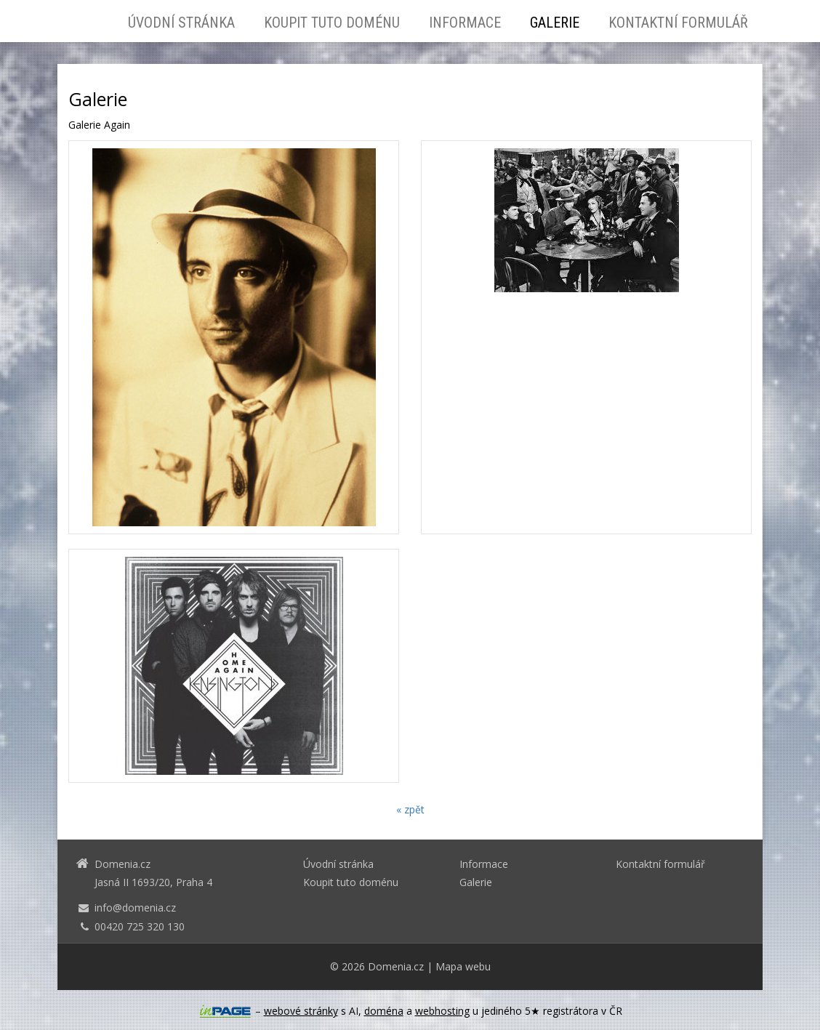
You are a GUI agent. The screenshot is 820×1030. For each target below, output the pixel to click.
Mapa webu (463, 966)
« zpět (410, 809)
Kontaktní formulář (678, 22)
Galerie (554, 22)
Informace (465, 22)
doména (383, 1011)
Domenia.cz (396, 966)
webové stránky (301, 1011)
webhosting (442, 1011)
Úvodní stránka (181, 22)
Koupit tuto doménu (332, 22)
